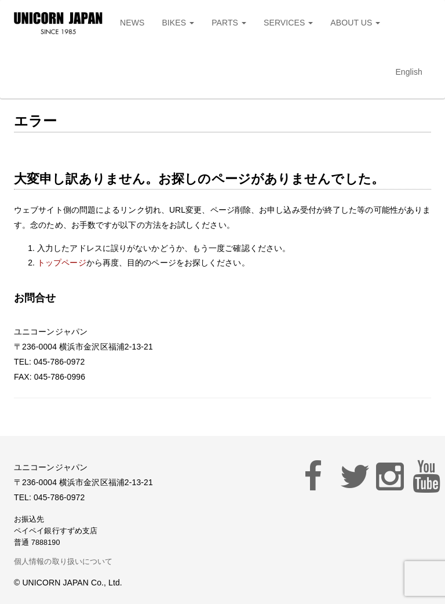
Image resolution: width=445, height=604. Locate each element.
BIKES (178, 22)
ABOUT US (355, 22)
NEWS (132, 22)
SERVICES (288, 22)
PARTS (228, 22)
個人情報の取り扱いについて (63, 562)
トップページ (61, 262)
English (408, 72)
